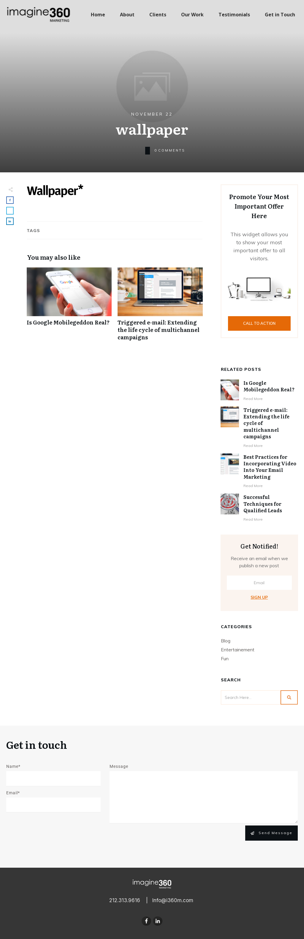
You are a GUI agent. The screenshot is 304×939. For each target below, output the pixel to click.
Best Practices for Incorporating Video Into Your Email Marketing (269, 466)
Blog (225, 641)
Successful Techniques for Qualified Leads (262, 503)
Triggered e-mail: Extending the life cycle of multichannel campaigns (160, 307)
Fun (225, 658)
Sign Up (259, 597)
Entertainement (237, 650)
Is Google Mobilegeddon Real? (69, 307)
